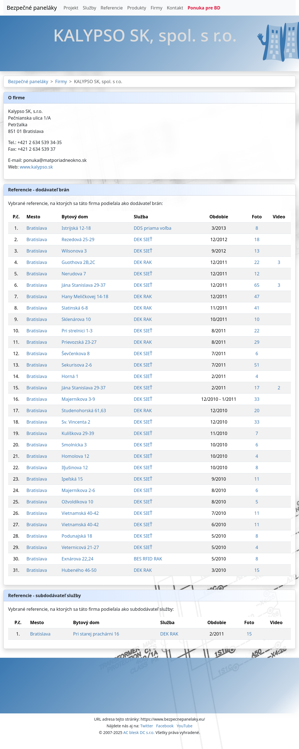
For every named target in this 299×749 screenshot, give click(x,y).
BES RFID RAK (148, 559)
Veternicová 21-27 (80, 547)
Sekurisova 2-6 (77, 365)
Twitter (146, 725)
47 (256, 296)
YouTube (185, 725)
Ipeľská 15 (72, 479)
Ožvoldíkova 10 (77, 502)
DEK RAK (143, 262)
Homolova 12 (75, 456)
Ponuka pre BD (204, 8)
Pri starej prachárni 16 (96, 634)
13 (256, 251)
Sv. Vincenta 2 (76, 422)
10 (256, 319)
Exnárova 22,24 (77, 559)
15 (256, 570)
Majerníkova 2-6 (78, 490)
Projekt (71, 8)
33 (256, 399)
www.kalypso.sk (36, 167)
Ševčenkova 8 (76, 353)
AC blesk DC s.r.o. (139, 732)
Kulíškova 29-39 (78, 433)
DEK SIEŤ (143, 239)
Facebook (165, 725)
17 (256, 388)
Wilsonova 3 (74, 251)
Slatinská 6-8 (75, 308)
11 (256, 479)
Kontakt (175, 8)
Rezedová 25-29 (78, 239)
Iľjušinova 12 (75, 467)
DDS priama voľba (152, 228)
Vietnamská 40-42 (80, 513)
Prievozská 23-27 (79, 342)
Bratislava (36, 228)
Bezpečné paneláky (32, 7)
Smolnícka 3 (74, 445)
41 (256, 308)
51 (256, 365)
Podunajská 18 (77, 536)
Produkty (136, 8)
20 (256, 410)
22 (256, 262)
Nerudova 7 (74, 274)
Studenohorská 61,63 (84, 410)
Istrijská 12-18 (76, 228)
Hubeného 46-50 (79, 570)
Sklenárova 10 (76, 319)
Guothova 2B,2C (78, 262)
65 (256, 285)
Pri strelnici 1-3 (77, 331)
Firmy (156, 8)
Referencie (112, 8)
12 (256, 274)
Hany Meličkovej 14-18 (85, 296)
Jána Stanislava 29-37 (84, 285)
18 (256, 239)
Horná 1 (70, 376)
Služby (89, 8)
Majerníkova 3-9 (78, 399)
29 (256, 342)
